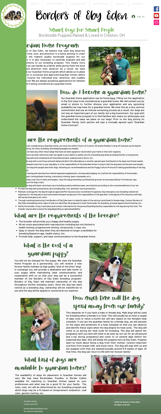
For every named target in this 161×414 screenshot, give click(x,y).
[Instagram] (156, 22)
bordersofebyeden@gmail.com (36, 408)
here (112, 98)
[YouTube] (156, 15)
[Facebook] (156, 9)
